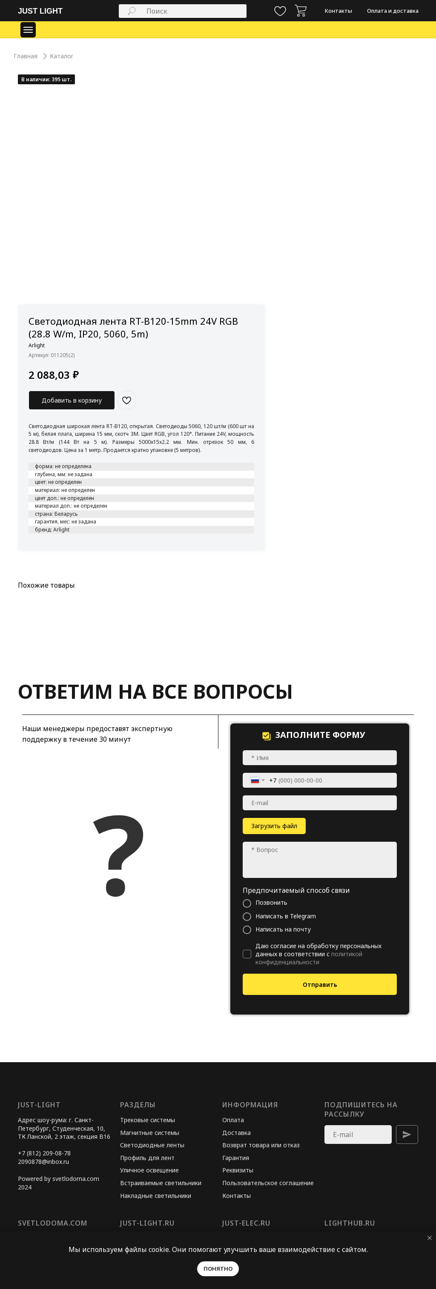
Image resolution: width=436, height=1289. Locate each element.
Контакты (236, 1196)
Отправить (320, 984)
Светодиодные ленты (152, 1145)
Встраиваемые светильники (160, 1183)
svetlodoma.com (52, 1223)
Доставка (236, 1133)
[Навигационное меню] (28, 30)
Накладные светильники (155, 1196)
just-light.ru (147, 1223)
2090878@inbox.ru (43, 1162)
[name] (320, 757)
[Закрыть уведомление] (429, 1238)
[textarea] (320, 860)
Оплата (233, 1120)
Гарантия (235, 1158)
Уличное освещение (149, 1170)
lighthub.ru (349, 1223)
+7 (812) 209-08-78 (44, 1153)
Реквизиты (237, 1170)
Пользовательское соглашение (268, 1183)
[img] (301, 11)
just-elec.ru (246, 1223)
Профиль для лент (147, 1158)
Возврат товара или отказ (261, 1145)
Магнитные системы (149, 1133)
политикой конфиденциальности (308, 958)
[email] (320, 802)
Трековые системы (147, 1120)
